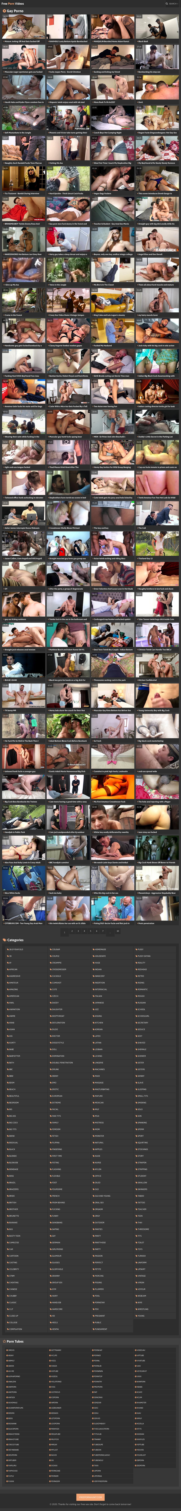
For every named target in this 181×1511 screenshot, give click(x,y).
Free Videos (21, 5)
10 (126, 935)
